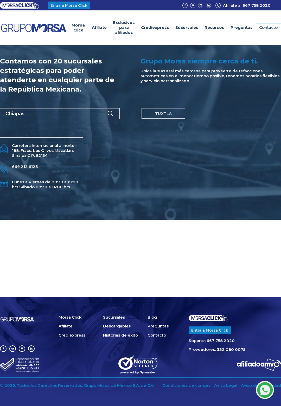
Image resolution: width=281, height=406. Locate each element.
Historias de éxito (120, 335)
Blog (152, 317)
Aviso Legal (225, 385)
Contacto (268, 27)
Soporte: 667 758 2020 (212, 340)
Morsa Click (78, 28)
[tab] (163, 113)
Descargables (117, 326)
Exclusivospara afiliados (124, 27)
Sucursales (186, 27)
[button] (214, 27)
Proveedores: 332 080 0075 (217, 349)
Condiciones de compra (186, 385)
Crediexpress (155, 27)
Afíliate (99, 27)
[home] (34, 28)
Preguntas (242, 27)
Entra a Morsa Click (68, 5)
